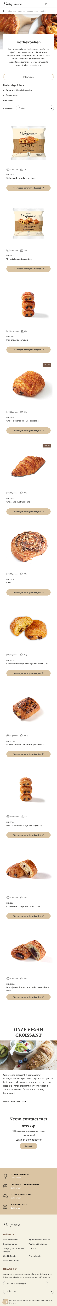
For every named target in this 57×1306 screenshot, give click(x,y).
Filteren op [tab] (28, 77)
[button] (28, 188)
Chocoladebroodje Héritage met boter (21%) (27, 663)
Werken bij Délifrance (38, 1244)
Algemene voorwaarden (39, 1239)
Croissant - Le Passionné (18, 501)
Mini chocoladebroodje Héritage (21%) (24, 825)
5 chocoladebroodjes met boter (21, 178)
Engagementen (10, 1244)
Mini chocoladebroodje (17, 340)
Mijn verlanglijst (46, 4)
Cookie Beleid (9, 1256)
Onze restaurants (11, 1260)
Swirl (8, 582)
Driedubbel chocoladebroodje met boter (25, 744)
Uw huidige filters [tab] (13, 85)
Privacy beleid (35, 1256)
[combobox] (28, 11)
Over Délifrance (10, 1239)
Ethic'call (32, 1248)
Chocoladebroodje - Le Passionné (22, 420)
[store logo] (12, 4)
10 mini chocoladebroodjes (19, 259)
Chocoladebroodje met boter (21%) (23, 906)
